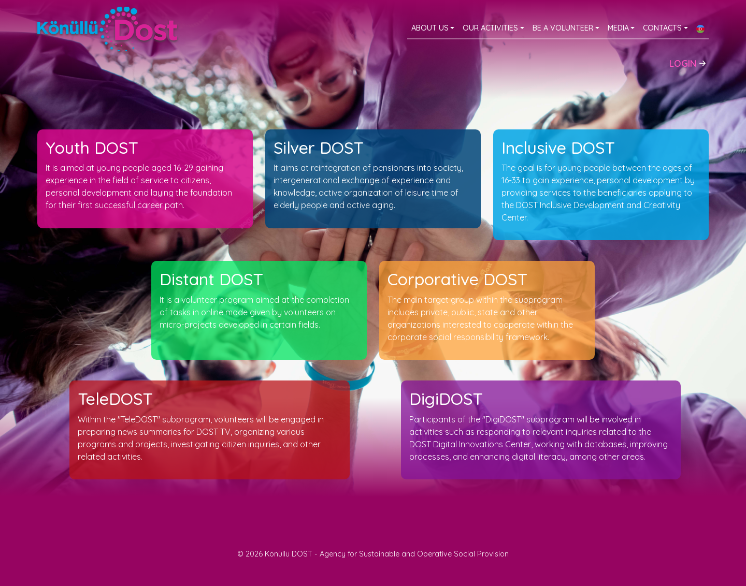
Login (689, 62)
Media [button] (618, 28)
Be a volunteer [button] (563, 28)
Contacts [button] (662, 28)
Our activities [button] (490, 28)
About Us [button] (430, 28)
